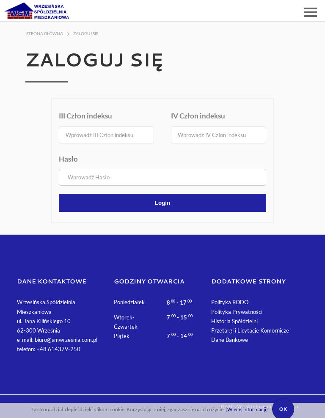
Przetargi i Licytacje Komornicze (250, 330)
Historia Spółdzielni (234, 321)
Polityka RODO (229, 302)
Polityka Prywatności (236, 311)
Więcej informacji (246, 409)
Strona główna (44, 33)
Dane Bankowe (229, 339)
